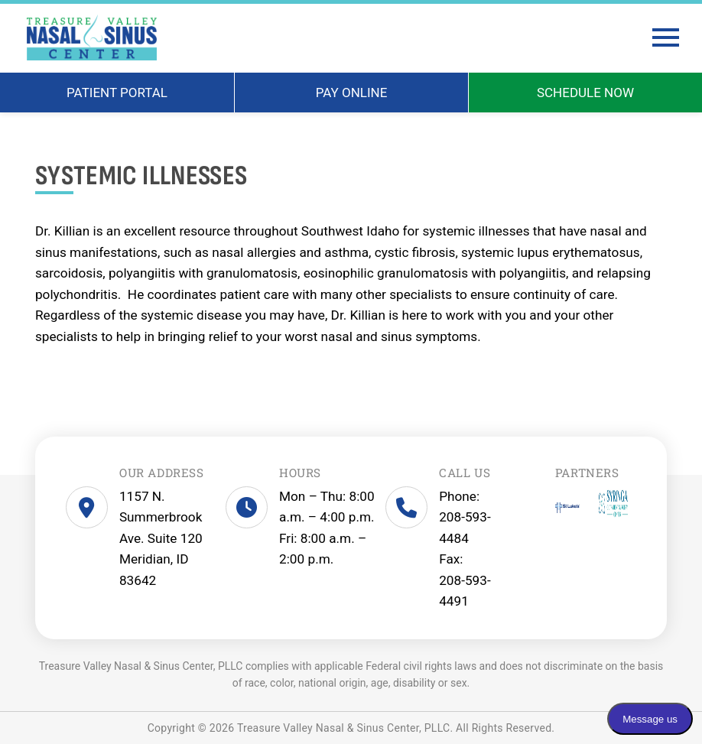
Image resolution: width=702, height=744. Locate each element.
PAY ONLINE (352, 92)
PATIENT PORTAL (117, 92)
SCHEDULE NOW (585, 92)
